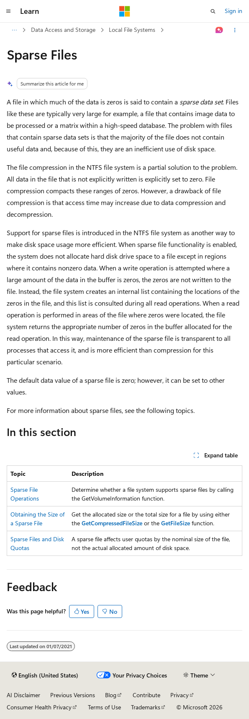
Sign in (233, 11)
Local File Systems (132, 30)
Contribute (146, 695)
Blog (110, 695)
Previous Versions (72, 695)
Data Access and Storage (63, 30)
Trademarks (145, 707)
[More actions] (235, 30)
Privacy (179, 695)
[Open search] (213, 11)
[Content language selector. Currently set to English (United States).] (45, 675)
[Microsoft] (124, 11)
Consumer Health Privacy (39, 707)
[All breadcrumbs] (14, 30)
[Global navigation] (8, 11)
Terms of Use (104, 707)
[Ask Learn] (219, 30)
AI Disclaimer (23, 695)
